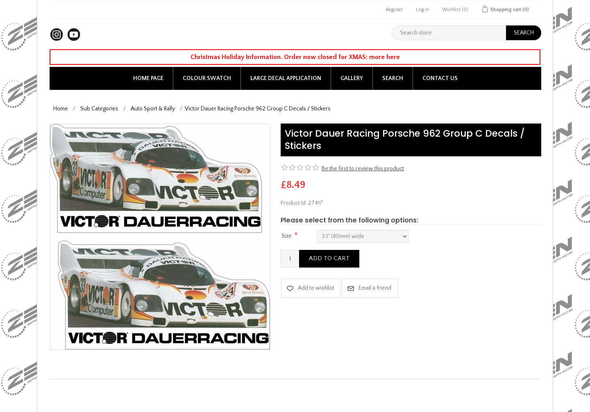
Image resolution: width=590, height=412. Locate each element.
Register (394, 9)
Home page (148, 78)
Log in (422, 9)
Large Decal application (285, 78)
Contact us (440, 78)
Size (286, 236)
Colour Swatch (207, 78)
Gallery (351, 78)
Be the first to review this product (363, 168)
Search (392, 78)
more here (384, 57)
